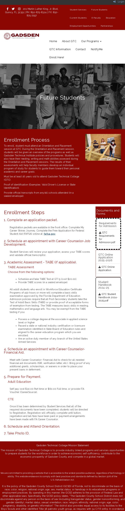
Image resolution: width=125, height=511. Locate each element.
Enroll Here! (56, 57)
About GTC (69, 41)
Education (111, 18)
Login (118, 1)
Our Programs (91, 41)
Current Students (78, 18)
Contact (81, 49)
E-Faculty (96, 18)
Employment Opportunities (83, 26)
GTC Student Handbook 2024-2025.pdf (108, 297)
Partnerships (107, 26)
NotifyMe (97, 49)
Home (53, 41)
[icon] (7, 9)
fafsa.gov (50, 234)
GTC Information (60, 49)
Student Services (78, 10)
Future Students (99, 10)
